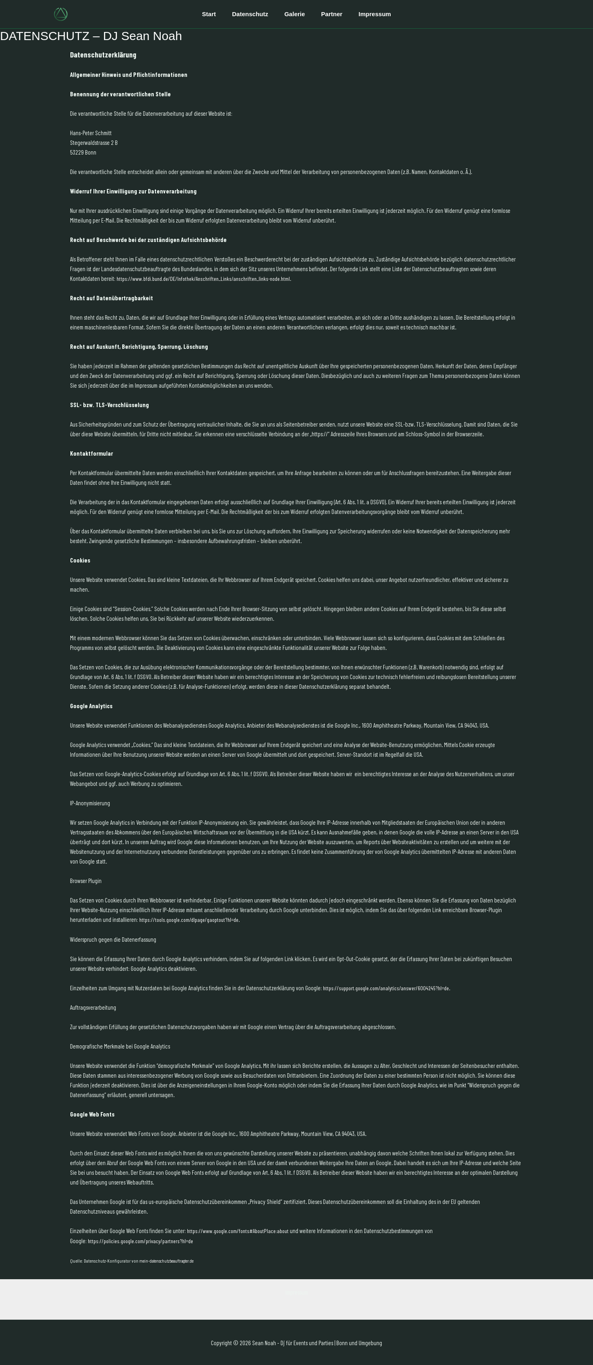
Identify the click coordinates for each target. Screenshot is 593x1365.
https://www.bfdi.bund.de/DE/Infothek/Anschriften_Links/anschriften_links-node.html (209, 278)
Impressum (367, 14)
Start (217, 14)
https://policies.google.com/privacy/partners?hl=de (145, 1240)
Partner (327, 14)
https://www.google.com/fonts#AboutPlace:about (241, 1230)
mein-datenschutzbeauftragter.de (169, 1260)
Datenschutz (254, 14)
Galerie (294, 14)
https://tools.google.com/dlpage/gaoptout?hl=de (193, 919)
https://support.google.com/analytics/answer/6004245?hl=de (390, 987)
